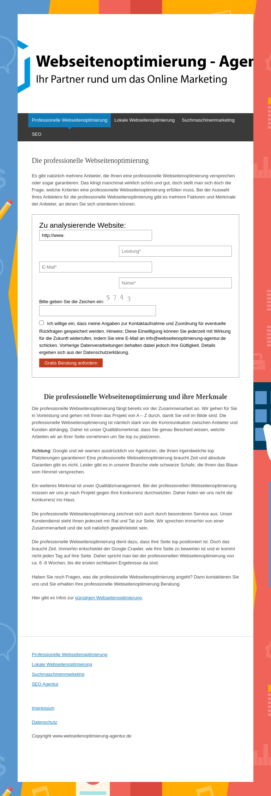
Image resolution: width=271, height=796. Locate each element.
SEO (36, 134)
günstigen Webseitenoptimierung (108, 597)
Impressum (43, 708)
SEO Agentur (45, 684)
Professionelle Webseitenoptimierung (69, 120)
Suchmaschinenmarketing (208, 120)
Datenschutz (44, 722)
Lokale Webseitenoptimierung (144, 120)
